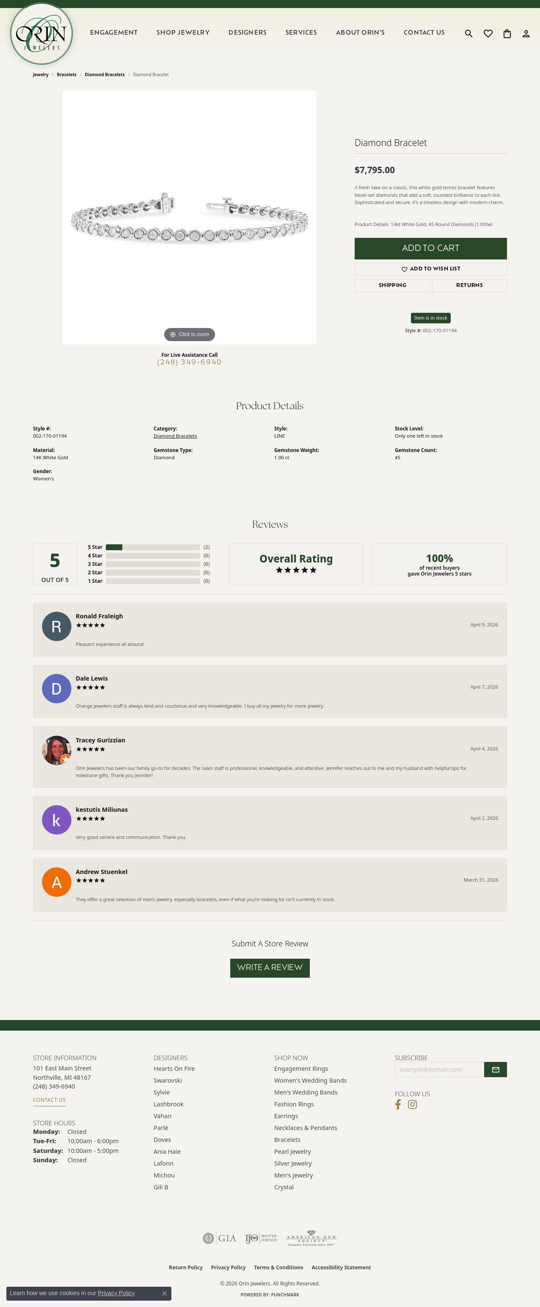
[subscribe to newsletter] (495, 1069)
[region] (190, 218)
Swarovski (168, 1080)
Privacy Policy (228, 1267)
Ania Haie (167, 1151)
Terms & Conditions (278, 1267)
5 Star (95, 547)
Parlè (161, 1128)
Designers (248, 33)
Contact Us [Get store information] (49, 1099)
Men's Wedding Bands (306, 1092)
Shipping (392, 285)
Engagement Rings (301, 1068)
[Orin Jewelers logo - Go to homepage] (41, 33)
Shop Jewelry (183, 33)
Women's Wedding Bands (310, 1080)
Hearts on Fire (174, 1068)
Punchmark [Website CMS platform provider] (285, 1295)
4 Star (95, 555)
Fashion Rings (294, 1104)
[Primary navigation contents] (267, 33)
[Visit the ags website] (311, 1238)
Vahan (162, 1116)
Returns (469, 285)
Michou (164, 1175)
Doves (162, 1140)
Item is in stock (430, 317)
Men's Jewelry (293, 1175)
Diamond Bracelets (105, 74)
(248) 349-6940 (189, 362)
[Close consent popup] (164, 1293)
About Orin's (360, 33)
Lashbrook (169, 1104)
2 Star (95, 572)
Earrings (286, 1116)
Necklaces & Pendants (305, 1128)
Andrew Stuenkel (101, 872)
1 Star (95, 581)
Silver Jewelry (293, 1163)
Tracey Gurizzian (100, 740)
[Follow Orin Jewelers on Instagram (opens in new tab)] (412, 1105)
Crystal (284, 1187)
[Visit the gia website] (220, 1238)
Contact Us (424, 33)
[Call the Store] (54, 1086)
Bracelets (67, 74)
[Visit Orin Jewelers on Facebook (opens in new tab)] (398, 1105)
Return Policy (186, 1267)
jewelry (41, 74)
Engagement (114, 33)
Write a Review (270, 968)
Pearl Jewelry (292, 1151)
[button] (469, 33)
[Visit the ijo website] (261, 1238)
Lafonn (164, 1163)
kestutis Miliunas (102, 809)
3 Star (95, 564)
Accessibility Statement (341, 1267)
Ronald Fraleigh (99, 616)
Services (301, 33)
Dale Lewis (92, 678)
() (207, 547)
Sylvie (162, 1092)
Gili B (161, 1187)
